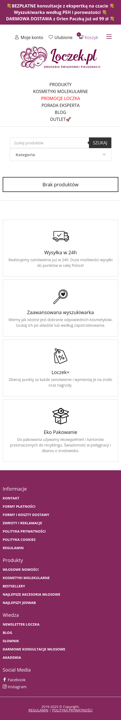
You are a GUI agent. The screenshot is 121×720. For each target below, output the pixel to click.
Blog (60, 112)
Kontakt (11, 498)
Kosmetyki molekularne (60, 91)
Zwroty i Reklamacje (22, 523)
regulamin (38, 710)
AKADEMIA (12, 657)
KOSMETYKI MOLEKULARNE (26, 578)
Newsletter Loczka (21, 624)
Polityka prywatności (24, 531)
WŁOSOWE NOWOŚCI (21, 569)
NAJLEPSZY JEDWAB (19, 603)
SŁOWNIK (11, 641)
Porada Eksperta (60, 105)
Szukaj (100, 143)
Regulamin (13, 548)
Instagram (15, 686)
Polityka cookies (19, 539)
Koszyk (88, 37)
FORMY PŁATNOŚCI (19, 506)
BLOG (7, 632)
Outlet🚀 (60, 119)
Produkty (60, 84)
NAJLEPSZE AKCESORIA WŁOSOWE (31, 594)
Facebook (14, 679)
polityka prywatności (72, 710)
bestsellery (14, 586)
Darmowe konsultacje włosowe (34, 649)
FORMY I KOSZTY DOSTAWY (26, 515)
